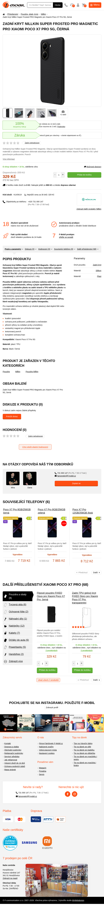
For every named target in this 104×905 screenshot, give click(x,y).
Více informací (9, 159)
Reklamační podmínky (13, 753)
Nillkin (43, 14)
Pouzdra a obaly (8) (14, 596)
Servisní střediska (11, 756)
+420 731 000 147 (38, 202)
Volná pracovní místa (48, 750)
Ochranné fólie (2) (15, 612)
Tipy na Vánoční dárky (83, 743)
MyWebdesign (78, 900)
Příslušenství (12, 14)
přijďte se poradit (66, 237)
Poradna (42, 771)
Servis (41, 774)
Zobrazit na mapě (10, 878)
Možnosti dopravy (92, 167)
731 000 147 (71, 473)
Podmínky (61, 127)
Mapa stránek (10, 770)
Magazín (42, 768)
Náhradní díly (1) (15, 619)
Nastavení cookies (46, 753)
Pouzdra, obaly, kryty (29, 14)
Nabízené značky (46, 747)
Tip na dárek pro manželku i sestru (85, 758)
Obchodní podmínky (12, 750)
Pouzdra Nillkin (32, 372)
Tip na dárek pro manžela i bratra (85, 764)
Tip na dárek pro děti (82, 747)
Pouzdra (6, 372)
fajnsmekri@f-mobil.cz (65, 476)
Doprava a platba (11, 747)
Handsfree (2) (13, 654)
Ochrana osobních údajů (14, 766)
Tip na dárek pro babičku (84, 750)
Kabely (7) (11, 633)
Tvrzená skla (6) (14, 605)
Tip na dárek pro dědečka (84, 753)
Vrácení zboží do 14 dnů (14, 763)
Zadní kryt (97, 265)
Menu (95, 4)
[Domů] (3, 14)
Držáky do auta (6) (16, 640)
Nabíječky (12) (14, 626)
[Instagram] (74, 794)
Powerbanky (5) (14, 647)
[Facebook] (67, 794)
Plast (99, 276)
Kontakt (7, 743)
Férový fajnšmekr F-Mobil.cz (51, 743)
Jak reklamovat (10, 760)
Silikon (98, 270)
